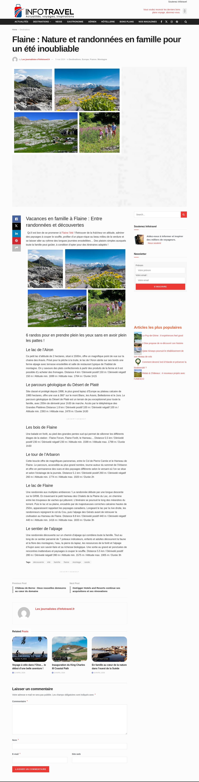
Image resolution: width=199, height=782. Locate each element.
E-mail (16, 754)
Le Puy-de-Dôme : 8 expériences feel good (162, 334)
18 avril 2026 (98, 673)
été (48, 562)
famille (57, 562)
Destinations (41, 21)
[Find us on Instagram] (172, 22)
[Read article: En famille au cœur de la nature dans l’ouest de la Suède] (109, 649)
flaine (66, 562)
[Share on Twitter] (16, 226)
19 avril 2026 (58, 673)
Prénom (139, 265)
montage (77, 562)
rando (87, 562)
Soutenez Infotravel (177, 1)
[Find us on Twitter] (166, 22)
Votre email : (142, 275)
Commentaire (20, 702)
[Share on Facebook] (16, 219)
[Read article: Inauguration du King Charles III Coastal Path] (69, 649)
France (93, 59)
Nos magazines (148, 21)
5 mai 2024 (60, 59)
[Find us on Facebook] (161, 22)
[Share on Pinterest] (16, 241)
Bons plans (127, 21)
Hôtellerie (108, 21)
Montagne (102, 59)
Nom (15, 740)
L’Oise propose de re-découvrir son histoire (162, 342)
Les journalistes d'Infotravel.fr (35, 59)
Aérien (92, 21)
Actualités (21, 21)
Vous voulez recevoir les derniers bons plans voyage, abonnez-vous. (161, 11)
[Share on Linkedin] (16, 234)
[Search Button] (186, 22)
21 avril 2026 (18, 673)
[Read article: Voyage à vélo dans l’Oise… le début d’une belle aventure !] (29, 649)
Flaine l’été (67, 232)
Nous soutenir (154, 243)
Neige (58, 21)
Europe (85, 59)
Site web (76, 754)
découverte (38, 562)
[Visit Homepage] (44, 11)
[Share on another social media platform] (16, 248)
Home (14, 30)
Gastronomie (75, 21)
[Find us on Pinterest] (177, 22)
